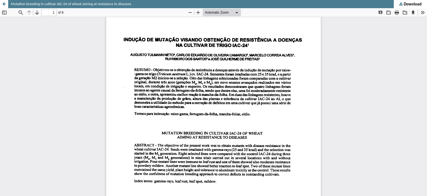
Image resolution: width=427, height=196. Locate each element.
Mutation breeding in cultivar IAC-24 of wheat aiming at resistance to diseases (71, 4)
